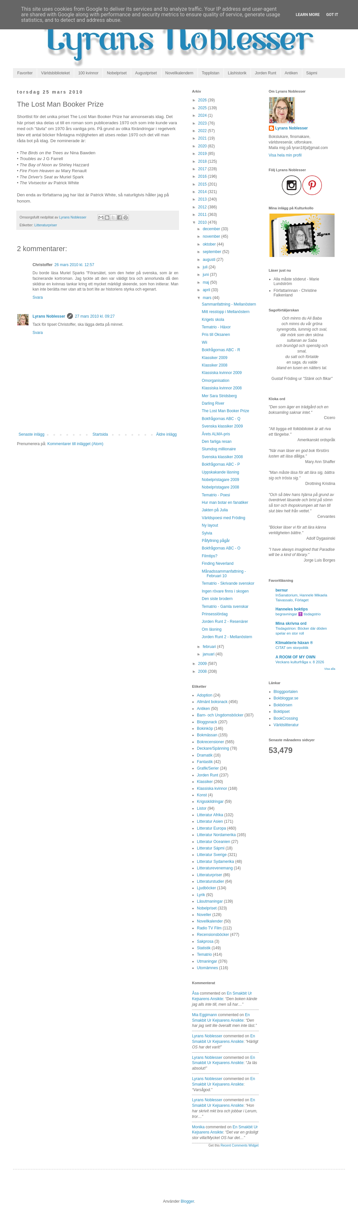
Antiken (291, 73)
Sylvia (207, 533)
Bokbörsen (283, 705)
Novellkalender (210, 921)
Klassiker (205, 781)
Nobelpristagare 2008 (220, 487)
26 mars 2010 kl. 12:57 (74, 265)
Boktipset (282, 711)
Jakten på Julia (215, 510)
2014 (203, 191)
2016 (203, 176)
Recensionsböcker (213, 934)
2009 (203, 663)
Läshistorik (237, 73)
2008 (203, 671)
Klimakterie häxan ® (294, 642)
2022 (203, 130)
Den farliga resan (216, 441)
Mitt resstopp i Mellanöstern (226, 311)
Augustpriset (146, 73)
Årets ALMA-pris (216, 434)
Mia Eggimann (204, 1015)
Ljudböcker (206, 888)
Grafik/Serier (208, 768)
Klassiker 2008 (214, 365)
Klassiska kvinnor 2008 (222, 388)
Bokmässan (207, 735)
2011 (203, 214)
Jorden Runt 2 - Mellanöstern (227, 637)
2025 (203, 108)
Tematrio (204, 954)
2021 (203, 138)
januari (209, 654)
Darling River (213, 403)
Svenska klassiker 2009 (222, 426)
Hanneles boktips (292, 609)
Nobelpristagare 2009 (220, 479)
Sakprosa (205, 941)
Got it (332, 14)
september (212, 251)
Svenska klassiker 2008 (222, 457)
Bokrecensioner (210, 742)
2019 (203, 153)
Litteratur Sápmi (211, 848)
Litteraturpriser (45, 225)
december (212, 229)
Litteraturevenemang (215, 868)
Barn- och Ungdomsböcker (220, 715)
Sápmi (311, 73)
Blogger (187, 1201)
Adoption (204, 695)
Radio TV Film (209, 928)
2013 (203, 199)
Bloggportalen (286, 691)
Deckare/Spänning (213, 748)
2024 (203, 115)
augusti (209, 259)
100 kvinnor (88, 73)
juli (206, 267)
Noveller (204, 914)
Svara (38, 297)
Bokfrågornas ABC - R (221, 350)
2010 (203, 222)
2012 (203, 207)
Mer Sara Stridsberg (219, 396)
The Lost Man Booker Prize (225, 411)
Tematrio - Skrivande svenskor (228, 583)
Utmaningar (207, 961)
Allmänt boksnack (212, 701)
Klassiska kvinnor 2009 (222, 372)
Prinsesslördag (214, 614)
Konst (202, 795)
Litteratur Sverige (212, 854)
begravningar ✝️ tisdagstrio (298, 614)
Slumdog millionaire (219, 449)
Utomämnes (207, 968)
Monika (198, 1127)
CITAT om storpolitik (292, 648)
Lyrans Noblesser (49, 316)
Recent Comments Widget (240, 1145)
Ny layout (210, 525)
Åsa (195, 993)
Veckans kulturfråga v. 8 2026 (300, 662)
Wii (204, 342)
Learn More (308, 14)
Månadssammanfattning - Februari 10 (224, 573)
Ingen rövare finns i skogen (225, 591)
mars (208, 297)
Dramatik (205, 755)
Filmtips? (209, 556)
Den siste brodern (217, 598)
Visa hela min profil (285, 155)
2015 (203, 184)
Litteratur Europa (211, 828)
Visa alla (329, 668)
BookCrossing (286, 718)
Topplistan (210, 73)
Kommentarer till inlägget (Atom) (75, 444)
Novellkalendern (179, 73)
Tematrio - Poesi (216, 495)
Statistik (204, 948)
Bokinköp (205, 728)
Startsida (100, 434)
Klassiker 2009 (214, 357)
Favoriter (25, 73)
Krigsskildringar (210, 801)
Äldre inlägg (166, 434)
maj (206, 282)
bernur (282, 590)
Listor (201, 808)
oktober (210, 244)
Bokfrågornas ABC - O (221, 548)
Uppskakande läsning (220, 472)
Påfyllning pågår (216, 540)
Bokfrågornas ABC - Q (221, 418)
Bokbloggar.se (286, 698)
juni (206, 274)
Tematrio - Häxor (216, 327)
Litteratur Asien (210, 821)
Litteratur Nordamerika (216, 835)
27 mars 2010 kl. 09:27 (95, 316)
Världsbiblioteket (55, 73)
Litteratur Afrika (210, 815)
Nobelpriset (117, 73)
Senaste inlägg (31, 434)
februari (210, 646)
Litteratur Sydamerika (215, 861)
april (207, 290)
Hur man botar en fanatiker (225, 502)
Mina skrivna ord (291, 623)
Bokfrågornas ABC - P (221, 464)
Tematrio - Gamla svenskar (225, 606)
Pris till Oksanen (216, 334)
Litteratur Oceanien (213, 841)
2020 (203, 146)
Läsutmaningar (210, 901)
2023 (203, 123)
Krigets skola (213, 319)
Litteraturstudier (210, 881)
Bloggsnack (207, 722)
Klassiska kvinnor (212, 788)
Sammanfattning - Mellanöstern (229, 304)
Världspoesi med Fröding (223, 518)
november (212, 236)
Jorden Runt (265, 73)
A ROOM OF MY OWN (296, 657)
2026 (203, 100)
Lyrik (201, 895)
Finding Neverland (217, 563)
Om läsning (212, 629)
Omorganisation (215, 380)
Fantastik (205, 761)
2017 (203, 169)
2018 (203, 161)
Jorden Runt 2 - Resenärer (225, 621)
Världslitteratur (286, 725)
